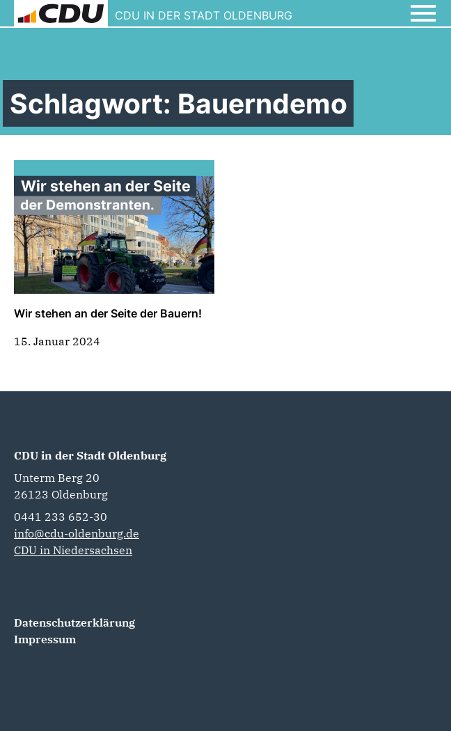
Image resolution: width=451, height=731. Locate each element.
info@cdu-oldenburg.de (76, 533)
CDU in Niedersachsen (73, 550)
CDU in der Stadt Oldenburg (90, 455)
